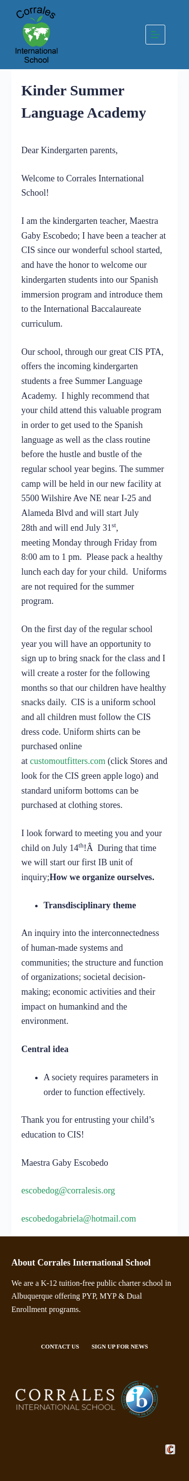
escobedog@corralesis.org (68, 1190)
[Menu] (155, 34)
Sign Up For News (120, 1346)
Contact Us (60, 1346)
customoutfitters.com (67, 761)
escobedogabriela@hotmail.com (78, 1219)
